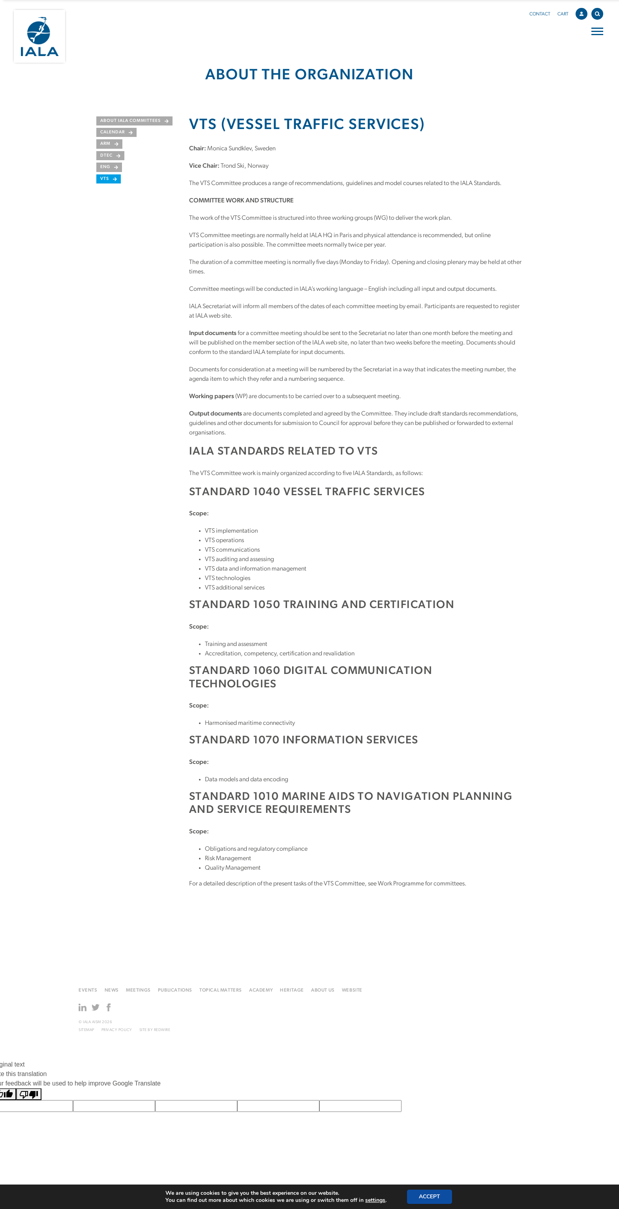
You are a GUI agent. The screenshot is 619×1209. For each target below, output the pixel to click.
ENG (105, 167)
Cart (562, 14)
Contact (539, 14)
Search (599, 12)
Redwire (162, 1030)
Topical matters (220, 990)
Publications (175, 990)
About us (323, 990)
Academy (261, 990)
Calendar (112, 132)
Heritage (292, 990)
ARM (105, 144)
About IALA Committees (130, 121)
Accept (429, 1196)
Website (352, 990)
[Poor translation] (28, 1094)
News (112, 990)
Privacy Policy (116, 1030)
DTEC (106, 155)
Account (583, 12)
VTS (104, 179)
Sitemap (86, 1030)
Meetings (138, 990)
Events (88, 990)
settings (375, 1200)
